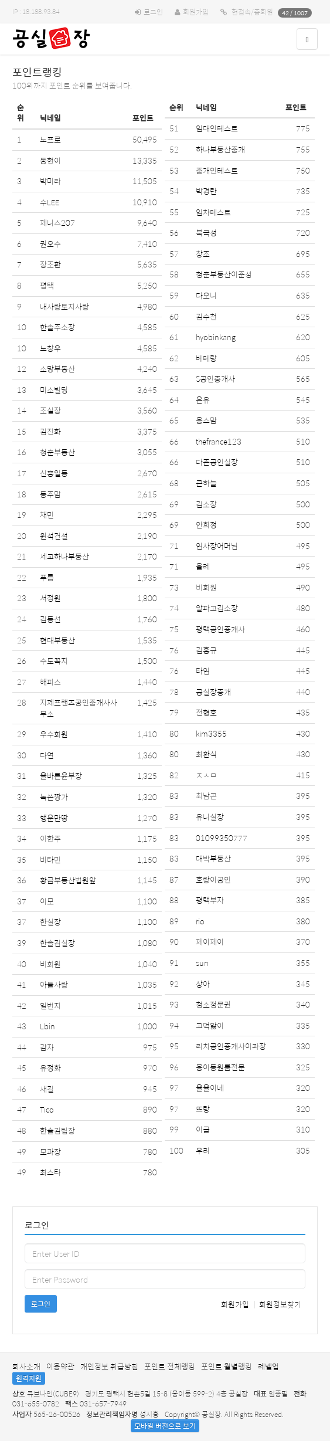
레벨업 (268, 1366)
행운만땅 (54, 818)
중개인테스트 (217, 170)
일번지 (50, 1005)
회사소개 (26, 1366)
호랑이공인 (213, 879)
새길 (47, 1089)
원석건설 (54, 536)
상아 (203, 984)
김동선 (50, 619)
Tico (47, 1109)
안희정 (206, 524)
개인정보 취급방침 (109, 1366)
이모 (47, 901)
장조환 (50, 264)
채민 (47, 514)
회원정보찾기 (280, 1304)
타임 (203, 670)
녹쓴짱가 (54, 797)
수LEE (49, 202)
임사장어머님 (217, 546)
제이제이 (210, 941)
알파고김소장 (217, 608)
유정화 (50, 1068)
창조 (203, 253)
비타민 (50, 859)
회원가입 (196, 11)
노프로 (50, 139)
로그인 (153, 11)
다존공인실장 (217, 462)
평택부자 (210, 900)
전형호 (206, 712)
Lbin (47, 1026)
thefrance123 (218, 441)
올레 (203, 566)
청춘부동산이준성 (224, 274)
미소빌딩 (54, 390)
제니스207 (57, 222)
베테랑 (206, 358)
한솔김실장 (57, 943)
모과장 (50, 1151)
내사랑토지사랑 (64, 306)
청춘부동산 (57, 452)
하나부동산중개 (220, 149)
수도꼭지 (54, 661)
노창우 (50, 348)
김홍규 (206, 650)
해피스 (50, 682)
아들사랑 (54, 984)
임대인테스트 (217, 128)
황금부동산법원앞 (68, 880)
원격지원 (29, 1378)
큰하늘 (206, 483)
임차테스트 (213, 212)
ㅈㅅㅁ (206, 775)
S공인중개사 (215, 378)
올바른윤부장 (61, 775)
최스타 (50, 1172)
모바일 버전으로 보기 (165, 1425)
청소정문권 (213, 1004)
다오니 (206, 295)
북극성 (206, 232)
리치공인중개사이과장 (231, 1046)
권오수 (50, 244)
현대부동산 (57, 640)
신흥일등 (54, 473)
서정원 (50, 598)
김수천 (206, 316)
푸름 (47, 577)
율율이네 (210, 1087)
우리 (203, 1150)
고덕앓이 (210, 1025)
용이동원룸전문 (220, 1067)
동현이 (50, 160)
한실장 (50, 922)
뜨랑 (203, 1109)
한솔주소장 (57, 327)
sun (202, 963)
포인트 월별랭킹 (226, 1366)
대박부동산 (213, 858)
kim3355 (211, 733)
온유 (203, 400)
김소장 (206, 504)
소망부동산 (57, 368)
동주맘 (50, 494)
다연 (47, 755)
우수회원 (54, 734)
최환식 (206, 754)
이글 (203, 1129)
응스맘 (206, 420)
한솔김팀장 (57, 1130)
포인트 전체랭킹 (169, 1366)
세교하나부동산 (64, 556)
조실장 (50, 410)
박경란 (206, 191)
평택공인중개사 (220, 629)
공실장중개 (213, 692)
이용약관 (60, 1366)
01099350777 (221, 838)
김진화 (50, 431)
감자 (47, 1047)
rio (200, 921)
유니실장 (210, 817)
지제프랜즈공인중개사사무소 (78, 708)
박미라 (50, 181)
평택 (47, 285)
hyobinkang (216, 337)
